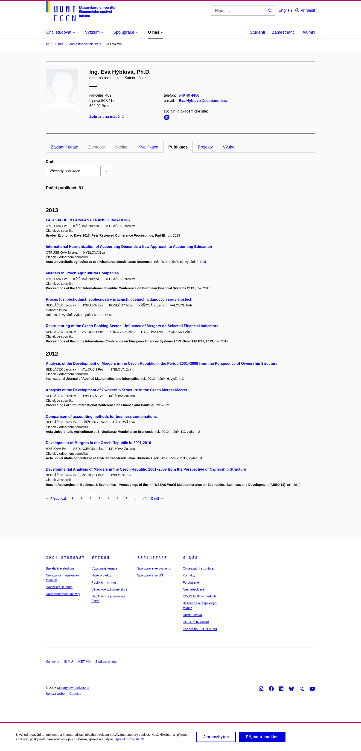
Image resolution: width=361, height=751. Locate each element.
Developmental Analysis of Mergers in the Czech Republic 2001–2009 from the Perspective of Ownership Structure (146, 469)
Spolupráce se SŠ (150, 575)
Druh (50, 162)
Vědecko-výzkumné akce (109, 589)
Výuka (228, 147)
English (285, 10)
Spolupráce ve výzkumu (154, 568)
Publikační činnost (104, 582)
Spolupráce (152, 557)
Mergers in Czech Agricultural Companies (82, 273)
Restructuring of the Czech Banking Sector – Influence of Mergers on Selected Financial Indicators (132, 326)
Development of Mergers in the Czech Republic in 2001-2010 (98, 443)
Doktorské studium (59, 587)
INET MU (83, 661)
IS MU (68, 661)
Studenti (257, 32)
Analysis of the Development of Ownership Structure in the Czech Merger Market (116, 390)
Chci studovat (65, 557)
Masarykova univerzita (73, 688)
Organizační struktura (198, 568)
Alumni (309, 32)
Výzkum (100, 557)
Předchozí (56, 498)
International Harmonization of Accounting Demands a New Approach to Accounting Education (129, 247)
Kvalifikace (148, 147)
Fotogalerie (191, 582)
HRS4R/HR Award (196, 622)
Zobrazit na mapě (106, 117)
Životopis (96, 147)
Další (157, 498)
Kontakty (189, 575)
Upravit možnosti (129, 741)
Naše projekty (101, 575)
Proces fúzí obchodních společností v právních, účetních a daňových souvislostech (119, 299)
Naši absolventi (194, 589)
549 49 (189, 95)
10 (144, 498)
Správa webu (55, 693)
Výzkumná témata (104, 568)
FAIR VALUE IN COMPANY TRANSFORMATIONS (88, 220)
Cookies (75, 693)
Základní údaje (64, 147)
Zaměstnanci (284, 32)
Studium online (106, 661)
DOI (203, 262)
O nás (190, 557)
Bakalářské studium (60, 568)
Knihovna (52, 661)
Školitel (121, 147)
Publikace (178, 147)
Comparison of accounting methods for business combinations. (102, 417)
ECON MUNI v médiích (199, 596)
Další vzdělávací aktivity (63, 594)
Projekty (205, 147)
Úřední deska (192, 615)
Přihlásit (305, 10)
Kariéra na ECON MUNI (200, 629)
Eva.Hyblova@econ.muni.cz (203, 101)
